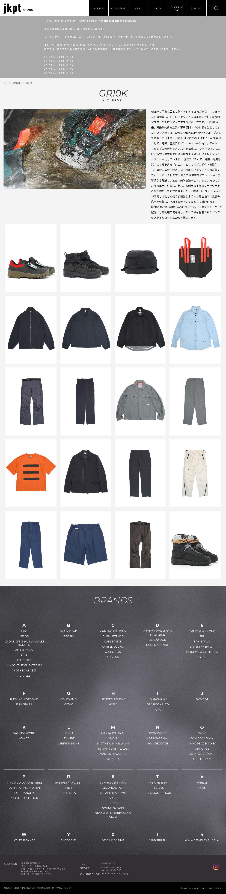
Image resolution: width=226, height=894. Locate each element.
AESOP (24, 636)
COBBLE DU (113, 651)
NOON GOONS (157, 733)
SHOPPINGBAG (177, 8)
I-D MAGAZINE (157, 699)
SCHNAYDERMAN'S (113, 782)
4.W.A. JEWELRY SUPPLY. (202, 840)
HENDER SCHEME (113, 699)
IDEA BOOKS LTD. (157, 704)
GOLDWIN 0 (68, 699)
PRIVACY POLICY (62, 887)
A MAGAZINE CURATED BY (24, 665)
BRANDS (98, 8)
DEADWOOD (157, 639)
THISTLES (157, 787)
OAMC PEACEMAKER (202, 743)
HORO (113, 704)
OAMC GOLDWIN (202, 738)
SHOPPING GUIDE (24, 887)
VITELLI (202, 782)
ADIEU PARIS (24, 650)
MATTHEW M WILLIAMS (113, 743)
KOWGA (24, 738)
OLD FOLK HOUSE (202, 753)
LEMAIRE (68, 738)
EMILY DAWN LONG (202, 631)
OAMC (202, 733)
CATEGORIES (118, 8)
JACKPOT (202, 699)
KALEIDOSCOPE (24, 733)
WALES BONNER (24, 840)
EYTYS (202, 657)
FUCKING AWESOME (24, 699)
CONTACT (197, 8)
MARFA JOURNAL (113, 733)
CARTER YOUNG (113, 646)
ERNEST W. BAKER (202, 646)
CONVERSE (112, 657)
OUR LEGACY (202, 759)
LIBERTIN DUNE (68, 743)
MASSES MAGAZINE (113, 753)
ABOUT (8, 887)
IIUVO (157, 709)
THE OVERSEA (157, 782)
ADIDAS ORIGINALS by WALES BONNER (24, 643)
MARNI (113, 738)
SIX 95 (113, 798)
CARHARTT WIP (113, 636)
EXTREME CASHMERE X (202, 651)
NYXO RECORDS (157, 743)
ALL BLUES (24, 660)
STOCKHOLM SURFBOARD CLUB (113, 815)
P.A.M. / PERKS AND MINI (24, 787)
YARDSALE (68, 840)
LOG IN (157, 8)
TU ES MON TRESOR (157, 792)
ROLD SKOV (69, 792)
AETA (24, 655)
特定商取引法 (43, 887)
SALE (138, 8)
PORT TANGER (24, 792)
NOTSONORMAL (157, 738)
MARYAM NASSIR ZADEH (113, 748)
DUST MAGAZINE (157, 645)
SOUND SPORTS (113, 808)
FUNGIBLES (24, 704)
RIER (68, 787)
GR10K (68, 704)
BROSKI (68, 636)
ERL (202, 636)
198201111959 (158, 840)
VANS (202, 787)
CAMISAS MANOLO (113, 631)
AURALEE (24, 675)
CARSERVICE (113, 641)
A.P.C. (24, 631)
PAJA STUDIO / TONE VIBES (24, 782)
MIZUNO (113, 759)
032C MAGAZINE (113, 840)
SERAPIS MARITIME (113, 792)
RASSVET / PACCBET (68, 782)
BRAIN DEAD (68, 631)
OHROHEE (202, 748)
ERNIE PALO (202, 641)
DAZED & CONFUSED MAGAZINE (157, 633)
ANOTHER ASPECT (24, 670)
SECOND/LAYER (113, 787)
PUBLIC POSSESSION (24, 798)
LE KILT (68, 733)
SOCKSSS (113, 803)
